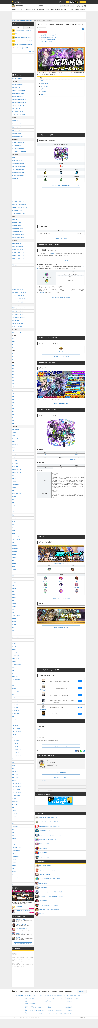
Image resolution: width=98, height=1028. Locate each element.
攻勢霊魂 (14, 557)
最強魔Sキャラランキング (18, 255)
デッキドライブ (21, 9)
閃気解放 (14, 618)
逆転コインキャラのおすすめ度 (19, 204)
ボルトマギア (15, 777)
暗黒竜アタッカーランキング (18, 317)
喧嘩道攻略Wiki (67, 1013)
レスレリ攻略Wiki (68, 1007)
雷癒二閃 (14, 838)
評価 (42, 81)
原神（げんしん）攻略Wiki (30, 1006)
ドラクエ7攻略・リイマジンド (31, 998)
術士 (13, 390)
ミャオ (49, 570)
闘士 (13, 368)
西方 (13, 417)
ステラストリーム (16, 615)
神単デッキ (53, 253)
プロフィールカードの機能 (18, 169)
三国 (13, 399)
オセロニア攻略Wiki (42, 780)
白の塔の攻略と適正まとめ (18, 93)
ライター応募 (82, 991)
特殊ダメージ (15, 676)
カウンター (14, 505)
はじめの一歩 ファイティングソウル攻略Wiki (54, 1013)
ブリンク (14, 722)
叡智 (13, 411)
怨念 (13, 490)
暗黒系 (13, 441)
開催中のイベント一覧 (17, 130)
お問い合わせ (54, 991)
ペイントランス (15, 740)
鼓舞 (13, 579)
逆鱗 (13, 542)
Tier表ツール (83, 9)
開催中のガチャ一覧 (16, 127)
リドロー (14, 844)
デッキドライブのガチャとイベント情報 (49, 34)
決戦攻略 (77, 9)
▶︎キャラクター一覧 (16, 332)
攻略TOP (14, 9)
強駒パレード (47, 399)
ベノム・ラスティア (16, 755)
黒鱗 (13, 576)
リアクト (14, 841)
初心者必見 (57, 9)
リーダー (14, 862)
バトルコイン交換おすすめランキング (20, 302)
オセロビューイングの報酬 (18, 172)
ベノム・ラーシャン (16, 752)
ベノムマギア (15, 746)
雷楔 (13, 832)
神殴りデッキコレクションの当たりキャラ (49, 35)
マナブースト (15, 801)
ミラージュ (14, 820)
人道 (13, 402)
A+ (61, 454)
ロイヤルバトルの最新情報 (18, 148)
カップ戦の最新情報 (16, 145)
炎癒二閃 (14, 478)
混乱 (13, 591)
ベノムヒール (15, 743)
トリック (14, 682)
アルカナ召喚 (15, 438)
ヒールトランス (15, 704)
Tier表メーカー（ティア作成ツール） (20, 114)
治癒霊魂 (14, 649)
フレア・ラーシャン (16, 728)
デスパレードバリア (16, 664)
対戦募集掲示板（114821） (18, 228)
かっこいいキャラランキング (18, 298)
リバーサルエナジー (16, 847)
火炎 (13, 508)
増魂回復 (14, 621)
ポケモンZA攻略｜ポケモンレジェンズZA (33, 995)
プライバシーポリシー (35, 991)
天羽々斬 (45, 579)
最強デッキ (41, 9)
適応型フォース (15, 658)
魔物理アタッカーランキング (18, 311)
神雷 (13, 612)
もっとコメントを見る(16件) (61, 746)
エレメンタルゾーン (16, 469)
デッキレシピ (35, 9)
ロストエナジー (15, 877)
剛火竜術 (14, 554)
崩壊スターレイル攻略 (29, 1001)
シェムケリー (56, 290)
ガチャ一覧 (63, 9)
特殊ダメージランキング (17, 323)
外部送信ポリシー (45, 991)
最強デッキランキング (20, 34)
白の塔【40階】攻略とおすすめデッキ (23, 44)
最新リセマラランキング (17, 96)
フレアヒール (15, 725)
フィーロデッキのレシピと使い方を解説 (24, 41)
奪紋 (13, 630)
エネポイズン (15, 466)
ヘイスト (14, 737)
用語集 (13, 157)
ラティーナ (76, 585)
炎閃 (13, 475)
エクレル (47, 281)
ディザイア (14, 652)
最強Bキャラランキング (17, 289)
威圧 (13, 451)
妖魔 (13, 423)
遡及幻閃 (14, 624)
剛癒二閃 (14, 563)
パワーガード (15, 701)
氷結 (13, 716)
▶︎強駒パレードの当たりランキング (61, 554)
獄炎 (13, 573)
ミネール (76, 591)
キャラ (40, 783)
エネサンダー (15, 460)
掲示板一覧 (14, 219)
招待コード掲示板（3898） (18, 237)
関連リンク (43, 94)
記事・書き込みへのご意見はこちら (61, 777)
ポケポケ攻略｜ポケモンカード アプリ (72, 998)
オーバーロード (15, 484)
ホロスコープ (15, 780)
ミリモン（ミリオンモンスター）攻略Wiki (33, 1013)
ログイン (83, 2)
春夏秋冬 (14, 606)
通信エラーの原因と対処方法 (18, 166)
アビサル (14, 432)
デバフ (13, 667)
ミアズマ (14, 810)
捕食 (13, 768)
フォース (14, 719)
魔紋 (13, 807)
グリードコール (15, 536)
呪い (13, 685)
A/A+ (40, 787)
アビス (13, 435)
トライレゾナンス (16, 679)
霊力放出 (14, 871)
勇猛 (13, 420)
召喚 (13, 609)
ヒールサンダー (15, 707)
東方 (13, 377)
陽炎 (13, 515)
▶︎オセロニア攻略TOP (17, 78)
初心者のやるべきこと (17, 160)
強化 (13, 365)
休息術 (13, 530)
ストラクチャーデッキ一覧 (18, 201)
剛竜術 (13, 566)
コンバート (14, 585)
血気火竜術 (14, 545)
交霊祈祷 (14, 569)
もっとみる (31, 51)
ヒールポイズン (15, 713)
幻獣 (13, 387)
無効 (13, 823)
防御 (13, 762)
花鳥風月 (14, 518)
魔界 (13, 383)
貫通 (13, 524)
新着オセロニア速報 (16, 124)
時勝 (76, 579)
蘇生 (13, 627)
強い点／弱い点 (44, 83)
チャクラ (14, 643)
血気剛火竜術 (15, 548)
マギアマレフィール (16, 786)
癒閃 (13, 829)
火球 (13, 512)
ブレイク (14, 734)
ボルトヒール (15, 771)
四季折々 (14, 597)
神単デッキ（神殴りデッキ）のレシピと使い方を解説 (24, 37)
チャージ (14, 646)
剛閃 (13, 560)
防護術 (13, 765)
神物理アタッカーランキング (18, 308)
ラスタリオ (73, 570)
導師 (13, 371)
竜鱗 (13, 868)
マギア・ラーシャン (16, 789)
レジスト (14, 874)
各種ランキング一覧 (16, 243)
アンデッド (14, 447)
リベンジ (14, 859)
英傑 (13, 414)
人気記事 (17, 27)
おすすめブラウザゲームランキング (23, 943)
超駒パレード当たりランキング (19, 99)
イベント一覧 (70, 9)
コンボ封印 (14, 588)
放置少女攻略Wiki (48, 1007)
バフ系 (13, 698)
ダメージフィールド (16, 634)
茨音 (45, 591)
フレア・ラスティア (16, 731)
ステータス (43, 91)
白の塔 (52, 9)
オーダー (14, 481)
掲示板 (29, 27)
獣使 (13, 374)
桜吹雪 (13, 594)
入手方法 (43, 89)
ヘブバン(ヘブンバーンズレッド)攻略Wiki (53, 1006)
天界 (13, 380)
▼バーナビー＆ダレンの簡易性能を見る (61, 185)
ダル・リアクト (15, 637)
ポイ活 (61, 2)
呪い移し (14, 688)
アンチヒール (15, 444)
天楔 (13, 670)
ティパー (45, 585)
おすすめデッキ (44, 86)
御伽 (13, 396)
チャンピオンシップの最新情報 (19, 151)
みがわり (14, 816)
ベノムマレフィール (16, 749)
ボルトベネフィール (16, 774)
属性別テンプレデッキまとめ (18, 90)
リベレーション (15, 856)
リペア (13, 853)
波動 (13, 694)
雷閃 (13, 835)
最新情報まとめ (15, 120)
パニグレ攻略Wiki (68, 1010)
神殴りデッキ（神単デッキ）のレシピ (48, 37)
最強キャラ (28, 9)
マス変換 (14, 798)
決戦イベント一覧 (16, 108)
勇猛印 (76, 454)
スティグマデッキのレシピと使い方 (23, 30)
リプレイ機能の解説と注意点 (18, 213)
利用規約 (27, 991)
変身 (13, 759)
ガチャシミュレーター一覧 (18, 105)
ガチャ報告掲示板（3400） (18, 234)
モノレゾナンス (15, 826)
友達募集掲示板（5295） (17, 231)
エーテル (14, 457)
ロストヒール (15, 881)
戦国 (13, 393)
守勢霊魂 (14, 603)
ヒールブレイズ (15, 710)
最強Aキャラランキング (17, 265)
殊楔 (13, 600)
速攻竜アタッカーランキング (18, 314)
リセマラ (47, 9)
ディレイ (14, 640)
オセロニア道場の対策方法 (18, 175)
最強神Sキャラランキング (18, 252)
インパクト (14, 454)
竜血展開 (14, 865)
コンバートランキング (17, 326)
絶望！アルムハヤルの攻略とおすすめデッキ (50, 39)
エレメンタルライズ (16, 472)
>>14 (39, 729)
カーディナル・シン (16, 493)
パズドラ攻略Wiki (48, 1001)
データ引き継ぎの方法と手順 (18, 163)
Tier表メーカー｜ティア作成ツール (23, 47)
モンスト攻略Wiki (68, 1001)
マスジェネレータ (16, 795)
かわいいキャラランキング (18, 295)
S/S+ (13, 338)
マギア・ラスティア (16, 792)
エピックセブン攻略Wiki (69, 1006)
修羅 (13, 408)
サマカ (61, 585)
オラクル (14, 487)
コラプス (14, 582)
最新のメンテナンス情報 (17, 136)
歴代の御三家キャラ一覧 (17, 111)
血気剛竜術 (14, 551)
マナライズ (14, 804)
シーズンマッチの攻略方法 (18, 142)
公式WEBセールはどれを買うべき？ (20, 207)
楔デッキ (42, 292)
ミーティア (14, 813)
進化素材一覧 (15, 178)
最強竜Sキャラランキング (18, 258)
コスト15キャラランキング (18, 262)
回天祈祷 (14, 496)
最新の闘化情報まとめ (17, 133)
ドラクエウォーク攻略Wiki (30, 1003)
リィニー (61, 591)
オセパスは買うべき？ (17, 210)
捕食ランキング (15, 320)
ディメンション (15, 655)
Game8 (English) (68, 991)
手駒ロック (14, 661)
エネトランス (15, 463)
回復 (13, 502)
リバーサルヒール (16, 850)
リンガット (48, 290)
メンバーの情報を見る (61, 772)
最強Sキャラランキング (17, 84)
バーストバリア (15, 691)
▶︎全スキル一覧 (15, 429)
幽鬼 (13, 405)
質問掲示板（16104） (17, 225)
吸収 (13, 527)
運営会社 (61, 991)
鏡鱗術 (13, 533)
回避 (13, 499)
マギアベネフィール (16, 783)
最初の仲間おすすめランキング (19, 292)
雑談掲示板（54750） (17, 222)
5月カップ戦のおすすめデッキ (47, 41)
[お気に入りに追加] (65, 6)
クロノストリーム (16, 539)
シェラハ (61, 579)
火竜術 (13, 521)
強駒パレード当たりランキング (19, 102)
